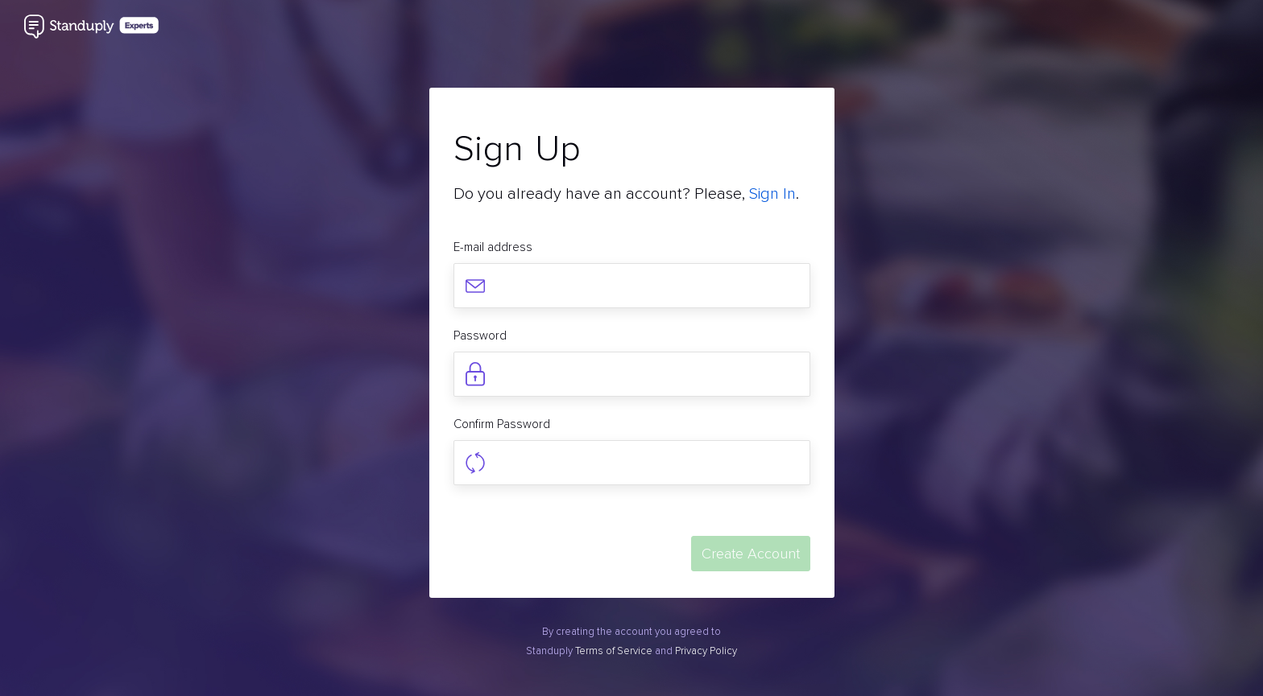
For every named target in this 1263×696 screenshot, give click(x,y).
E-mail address (492, 247)
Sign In (772, 194)
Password (480, 335)
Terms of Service (613, 651)
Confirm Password (501, 424)
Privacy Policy (706, 651)
